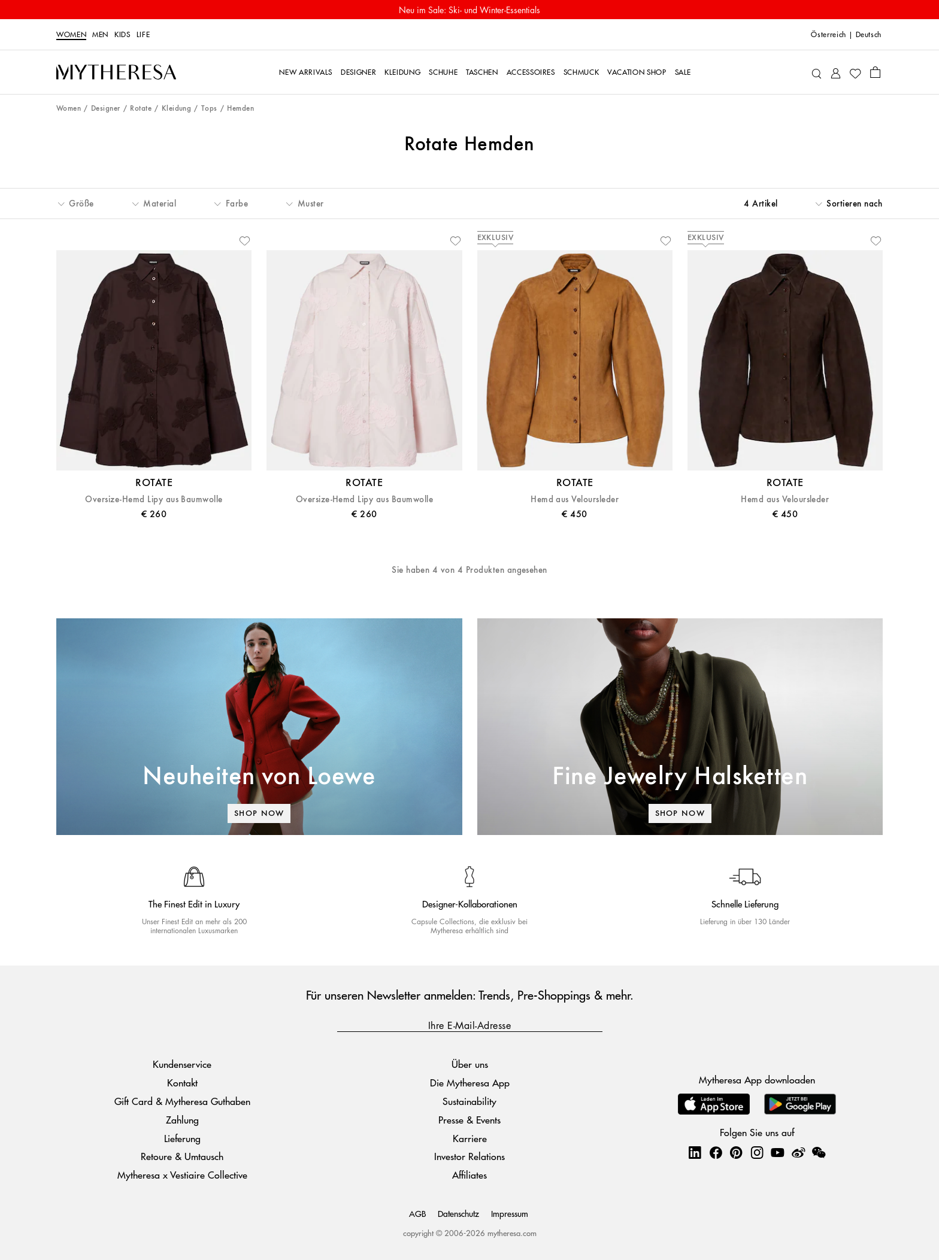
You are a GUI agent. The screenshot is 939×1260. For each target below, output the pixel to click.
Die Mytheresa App (470, 1082)
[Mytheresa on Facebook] (715, 1152)
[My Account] (836, 72)
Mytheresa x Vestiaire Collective (182, 1175)
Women (71, 35)
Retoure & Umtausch (182, 1156)
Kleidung (177, 109)
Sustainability (469, 1101)
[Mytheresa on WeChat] (818, 1152)
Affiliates (469, 1175)
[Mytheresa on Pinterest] (736, 1152)
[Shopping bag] (875, 71)
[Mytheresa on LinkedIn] (694, 1152)
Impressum (509, 1213)
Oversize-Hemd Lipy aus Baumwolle (153, 499)
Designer (105, 109)
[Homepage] (116, 72)
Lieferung (182, 1138)
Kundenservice (182, 1064)
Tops (209, 109)
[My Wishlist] (855, 72)
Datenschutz (458, 1213)
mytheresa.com (512, 1232)
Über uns (470, 1064)
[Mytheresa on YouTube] (777, 1152)
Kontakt (182, 1082)
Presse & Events (469, 1120)
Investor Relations (469, 1156)
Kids (122, 35)
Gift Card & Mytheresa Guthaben (182, 1101)
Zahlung (182, 1120)
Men (100, 35)
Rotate (141, 109)
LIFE (143, 35)
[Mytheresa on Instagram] (757, 1152)
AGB (417, 1213)
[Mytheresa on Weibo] (798, 1152)
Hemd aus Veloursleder (575, 499)
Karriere (470, 1138)
